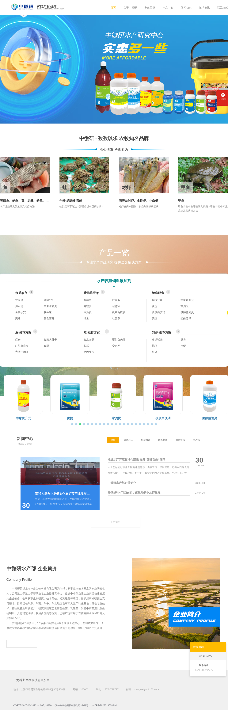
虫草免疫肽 (118, 312)
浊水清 (19, 306)
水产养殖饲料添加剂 (114, 281)
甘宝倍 (19, 300)
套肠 (46, 345)
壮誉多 (116, 318)
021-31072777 (206, 656)
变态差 (116, 345)
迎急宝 (116, 306)
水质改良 (24, 292)
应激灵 (88, 312)
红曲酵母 (185, 318)
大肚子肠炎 (21, 351)
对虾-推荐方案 (166, 331)
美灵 (154, 318)
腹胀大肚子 (50, 339)
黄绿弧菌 (157, 339)
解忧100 (157, 300)
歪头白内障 (118, 339)
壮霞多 (116, 300)
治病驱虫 (161, 292)
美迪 (18, 318)
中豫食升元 (187, 300)
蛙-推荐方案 (96, 331)
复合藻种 (49, 318)
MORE (114, 225)
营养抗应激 (94, 292)
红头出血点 (21, 345)
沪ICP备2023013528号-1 (104, 705)
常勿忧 (184, 306)
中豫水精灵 (50, 306)
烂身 (18, 339)
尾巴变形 (89, 351)
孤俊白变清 (158, 312)
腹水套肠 (89, 339)
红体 (154, 351)
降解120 (48, 300)
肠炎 (183, 339)
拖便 (154, 345)
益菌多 (88, 300)
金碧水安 (20, 312)
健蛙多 (88, 306)
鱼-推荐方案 (26, 331)
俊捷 (154, 306)
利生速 (48, 312)
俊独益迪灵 (187, 312)
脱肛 (86, 345)
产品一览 (114, 253)
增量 (86, 318)
